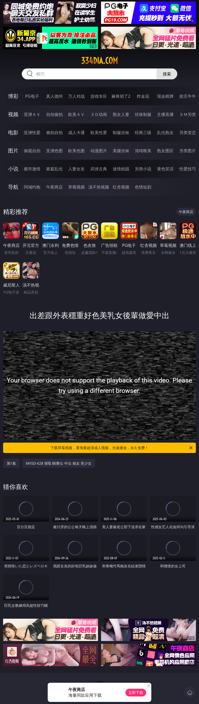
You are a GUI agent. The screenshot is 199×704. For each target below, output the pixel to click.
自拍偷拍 (54, 114)
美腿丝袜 (121, 151)
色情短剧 (143, 187)
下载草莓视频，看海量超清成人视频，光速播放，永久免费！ (122, 448)
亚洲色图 (54, 151)
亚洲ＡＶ (32, 114)
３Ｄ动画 (98, 114)
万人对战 (76, 96)
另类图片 (187, 151)
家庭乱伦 (54, 169)
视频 (13, 114)
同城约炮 (32, 187)
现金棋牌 (165, 96)
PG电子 (32, 96)
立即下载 (136, 692)
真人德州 (54, 96)
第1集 (11, 463)
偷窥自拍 (32, 151)
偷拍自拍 (54, 132)
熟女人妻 (121, 114)
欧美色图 (76, 151)
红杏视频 (121, 187)
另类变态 (187, 132)
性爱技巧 (187, 169)
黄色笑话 (165, 169)
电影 (13, 132)
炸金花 (143, 96)
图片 (13, 150)
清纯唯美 (143, 151)
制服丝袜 (121, 132)
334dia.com (99, 60)
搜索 (167, 74)
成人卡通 (76, 132)
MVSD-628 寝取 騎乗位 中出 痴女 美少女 (59, 463)
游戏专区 (98, 96)
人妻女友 (76, 169)
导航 (13, 186)
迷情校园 (121, 169)
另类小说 (143, 169)
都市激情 (32, 169)
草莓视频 (76, 187)
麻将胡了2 (120, 96)
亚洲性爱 (32, 132)
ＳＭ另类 (187, 114)
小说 (13, 168)
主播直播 (165, 114)
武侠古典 (98, 169)
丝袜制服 (143, 114)
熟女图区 (165, 151)
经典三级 (143, 132)
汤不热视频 (98, 187)
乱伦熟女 (165, 132)
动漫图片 (98, 151)
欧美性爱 (98, 132)
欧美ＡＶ (76, 114)
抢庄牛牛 (187, 96)
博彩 (13, 96)
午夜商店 (54, 187)
